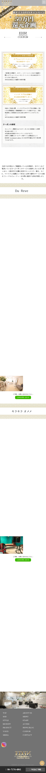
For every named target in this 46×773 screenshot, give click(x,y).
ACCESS (26, 724)
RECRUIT (7, 724)
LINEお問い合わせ (23, 397)
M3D (5, 717)
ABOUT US (27, 713)
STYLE (6, 720)
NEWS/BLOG (28, 728)
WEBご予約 (36, 770)
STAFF (25, 720)
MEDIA (6, 735)
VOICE (5, 731)
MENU (25, 717)
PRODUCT (7, 728)
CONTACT (27, 735)
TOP (4, 713)
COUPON (27, 731)
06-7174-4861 (14, 769)
